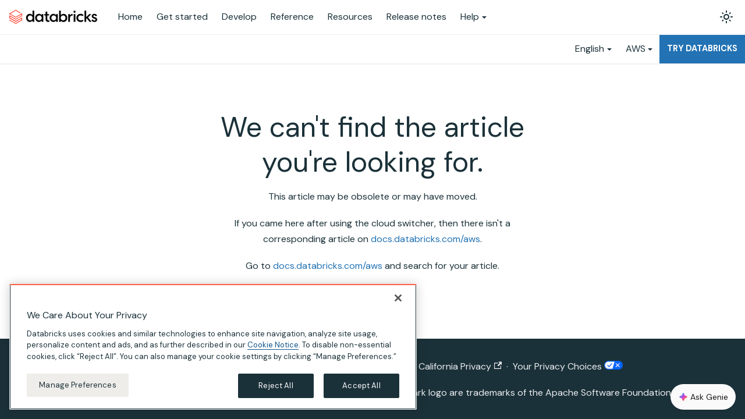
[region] (213, 347)
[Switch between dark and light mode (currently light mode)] (726, 17)
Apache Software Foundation (608, 392)
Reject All (275, 385)
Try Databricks (702, 48)
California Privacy (460, 366)
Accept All (361, 385)
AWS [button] (635, 48)
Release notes (416, 16)
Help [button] (469, 16)
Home (130, 16)
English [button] (589, 48)
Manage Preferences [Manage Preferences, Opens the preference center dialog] (77, 385)
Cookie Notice (273, 345)
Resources (350, 16)
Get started (182, 16)
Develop (239, 16)
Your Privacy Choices (567, 366)
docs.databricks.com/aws (425, 239)
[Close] (398, 298)
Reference (292, 16)
